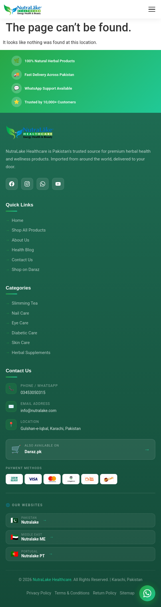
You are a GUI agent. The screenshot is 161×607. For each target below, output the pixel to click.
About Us (20, 240)
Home (17, 220)
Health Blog (23, 249)
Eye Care (20, 322)
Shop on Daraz (25, 269)
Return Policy (104, 593)
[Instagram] (27, 184)
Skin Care (21, 342)
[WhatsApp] (43, 184)
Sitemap (127, 593)
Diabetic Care (24, 332)
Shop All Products (29, 230)
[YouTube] (58, 184)
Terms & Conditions (72, 593)
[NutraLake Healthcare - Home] (22, 9)
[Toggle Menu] (152, 9)
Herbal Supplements (31, 352)
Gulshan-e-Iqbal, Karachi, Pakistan (51, 428)
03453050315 (33, 392)
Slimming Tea (25, 303)
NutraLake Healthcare (52, 579)
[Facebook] (12, 184)
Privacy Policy (39, 593)
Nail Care (20, 313)
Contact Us (22, 259)
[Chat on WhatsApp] (147, 593)
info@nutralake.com (38, 410)
